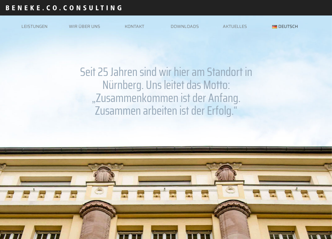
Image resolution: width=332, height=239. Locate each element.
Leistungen (34, 26)
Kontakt (134, 26)
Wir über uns (84, 26)
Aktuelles (235, 26)
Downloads (185, 26)
